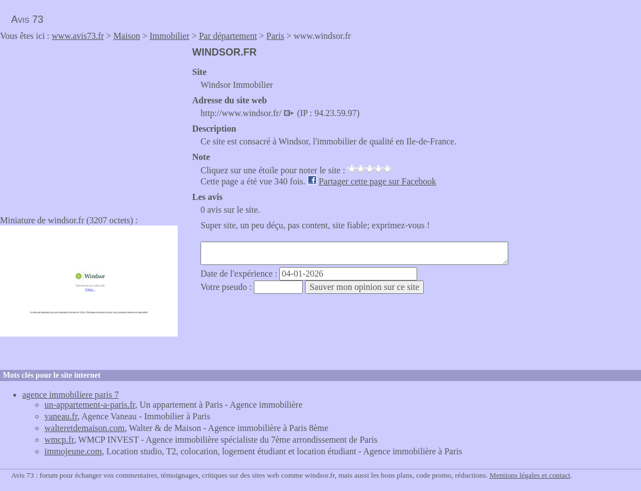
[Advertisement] (93, 124)
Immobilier (169, 36)
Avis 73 (27, 19)
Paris (275, 36)
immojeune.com (73, 451)
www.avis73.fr (78, 36)
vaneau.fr (60, 416)
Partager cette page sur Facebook (377, 181)
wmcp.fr (59, 439)
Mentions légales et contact (529, 475)
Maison (126, 36)
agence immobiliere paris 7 (70, 394)
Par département (228, 36)
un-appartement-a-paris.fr (89, 404)
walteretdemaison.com (84, 428)
